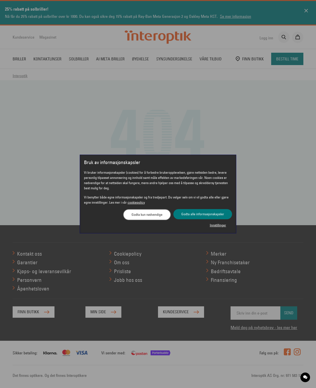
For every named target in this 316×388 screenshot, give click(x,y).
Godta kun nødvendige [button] (147, 214)
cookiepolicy (136, 202)
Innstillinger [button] (218, 225)
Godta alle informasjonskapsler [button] (202, 214)
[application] (305, 377)
